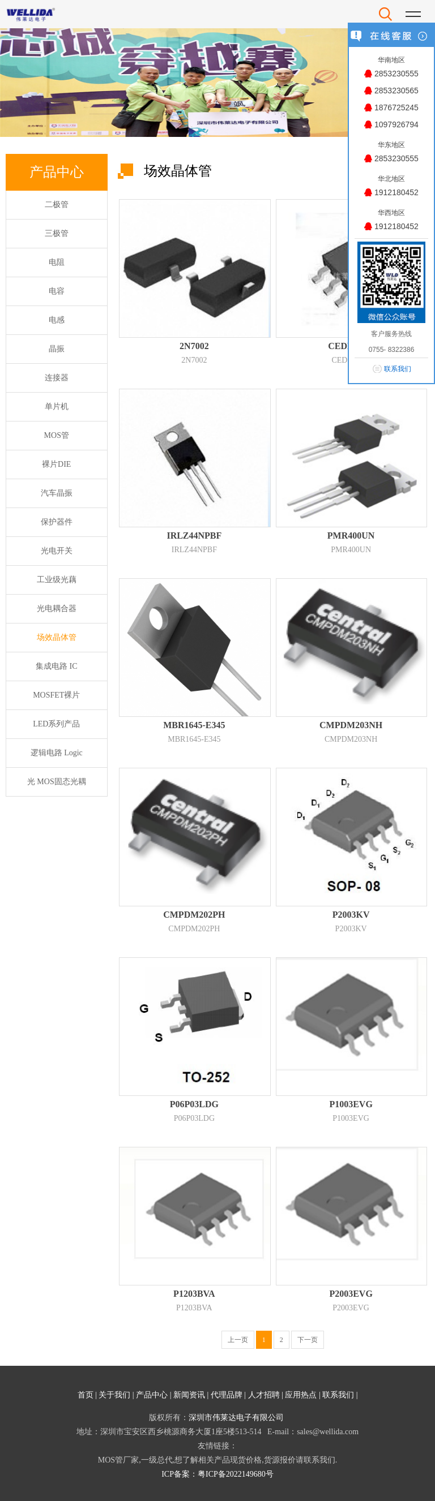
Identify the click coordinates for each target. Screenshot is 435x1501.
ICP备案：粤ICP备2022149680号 (217, 1474)
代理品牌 (226, 1395)
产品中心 (152, 1395)
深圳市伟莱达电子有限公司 (236, 1417)
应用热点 (301, 1395)
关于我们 (114, 1395)
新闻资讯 (189, 1395)
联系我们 (338, 1395)
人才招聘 (264, 1395)
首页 (85, 1395)
